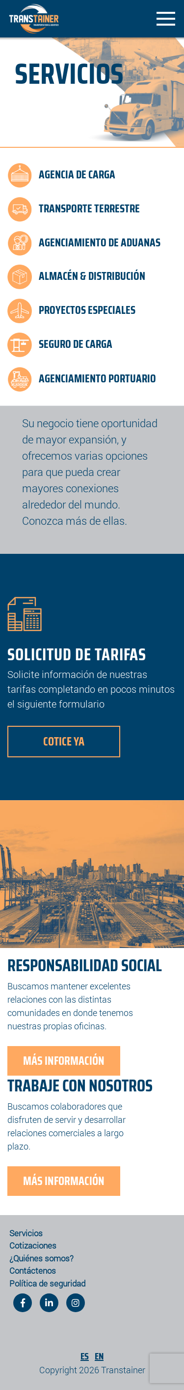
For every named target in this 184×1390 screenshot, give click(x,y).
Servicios (26, 1233)
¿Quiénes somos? (41, 1258)
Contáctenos (32, 1270)
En (99, 1356)
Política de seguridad (47, 1283)
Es (84, 1356)
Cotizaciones (32, 1245)
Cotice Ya (63, 741)
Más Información (64, 1060)
